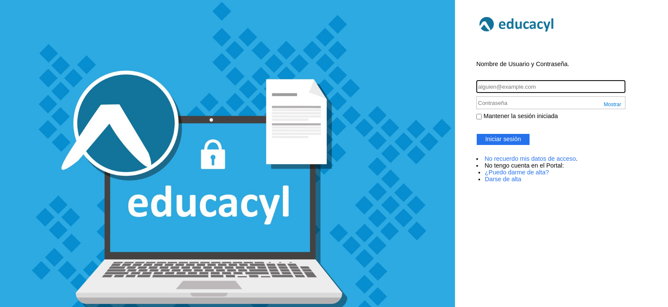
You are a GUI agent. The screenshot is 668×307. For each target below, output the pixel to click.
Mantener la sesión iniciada (521, 116)
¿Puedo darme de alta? (517, 172)
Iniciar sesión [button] (503, 139)
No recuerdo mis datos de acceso (530, 158)
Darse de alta (503, 179)
